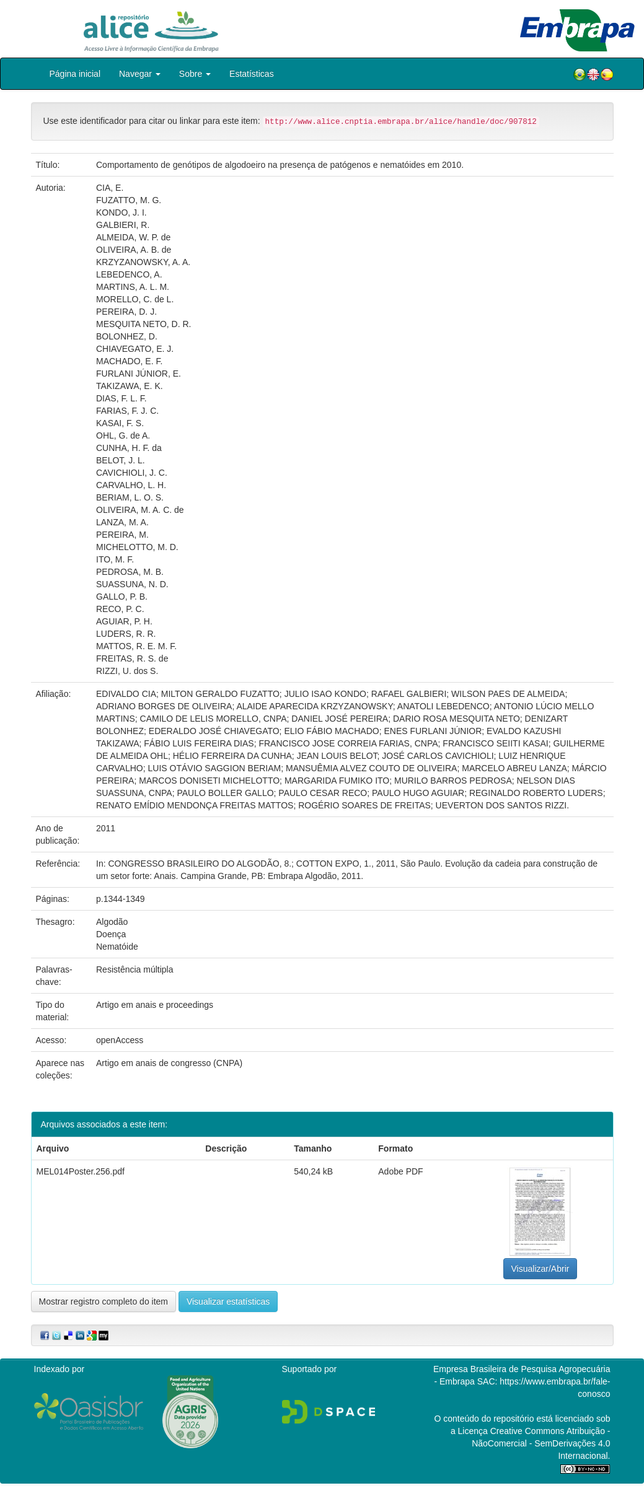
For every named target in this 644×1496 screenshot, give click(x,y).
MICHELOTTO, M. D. (137, 547)
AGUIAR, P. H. (124, 621)
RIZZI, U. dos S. (127, 671)
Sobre (195, 74)
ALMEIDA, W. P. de (133, 237)
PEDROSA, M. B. (130, 572)
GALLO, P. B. (122, 596)
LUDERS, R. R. (126, 634)
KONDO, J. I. (121, 212)
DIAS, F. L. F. (121, 398)
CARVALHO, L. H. (131, 485)
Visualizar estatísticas (228, 1301)
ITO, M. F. (115, 559)
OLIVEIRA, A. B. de (133, 250)
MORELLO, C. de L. (135, 299)
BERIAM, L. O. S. (130, 497)
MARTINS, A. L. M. (132, 287)
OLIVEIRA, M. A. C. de (140, 510)
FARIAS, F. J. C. (127, 411)
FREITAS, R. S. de (132, 658)
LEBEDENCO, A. (129, 274)
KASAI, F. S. (120, 423)
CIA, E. (109, 188)
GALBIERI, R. (122, 225)
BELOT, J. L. (120, 460)
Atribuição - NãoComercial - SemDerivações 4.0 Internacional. (541, 1443)
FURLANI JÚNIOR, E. (138, 373)
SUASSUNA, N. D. (132, 584)
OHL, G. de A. (123, 435)
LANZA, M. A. (122, 522)
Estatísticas (251, 74)
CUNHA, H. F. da (129, 448)
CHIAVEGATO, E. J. (135, 349)
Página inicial (75, 74)
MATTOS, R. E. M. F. (136, 646)
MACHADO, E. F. (129, 361)
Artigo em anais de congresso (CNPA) (169, 1063)
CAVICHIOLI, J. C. (131, 473)
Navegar (140, 74)
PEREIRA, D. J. (126, 312)
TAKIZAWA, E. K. (129, 386)
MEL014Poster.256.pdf (81, 1171)
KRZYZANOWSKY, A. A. (143, 262)
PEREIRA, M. (122, 535)
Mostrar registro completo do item (104, 1301)
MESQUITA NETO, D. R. (144, 324)
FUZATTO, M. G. (128, 200)
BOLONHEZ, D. (126, 336)
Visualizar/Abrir (540, 1269)
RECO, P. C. (120, 609)
